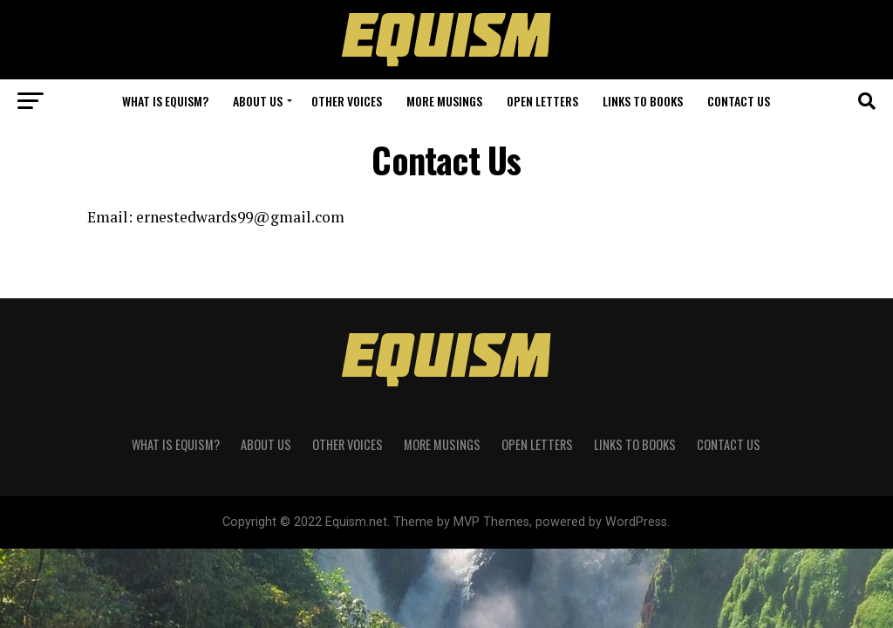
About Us (258, 101)
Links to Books (643, 101)
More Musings (444, 101)
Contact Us (738, 101)
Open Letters (542, 101)
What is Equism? (165, 101)
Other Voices (346, 101)
